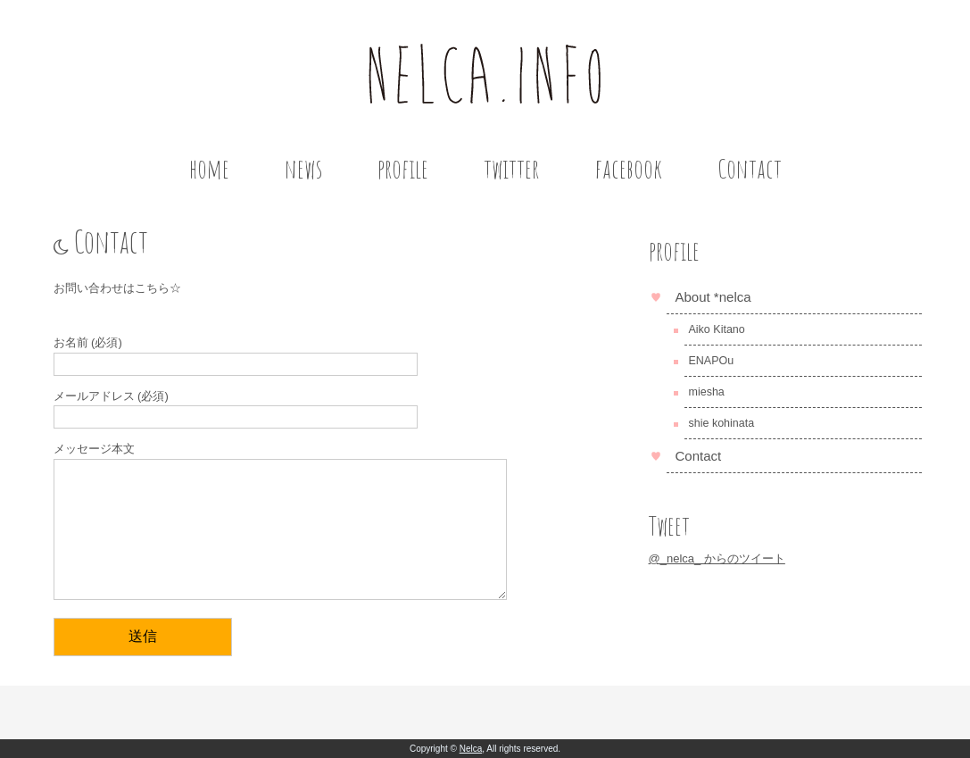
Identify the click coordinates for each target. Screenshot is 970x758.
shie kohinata (722, 423)
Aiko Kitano (717, 329)
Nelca (471, 749)
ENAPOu (711, 360)
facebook (628, 168)
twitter (511, 168)
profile (402, 168)
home (209, 168)
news (303, 168)
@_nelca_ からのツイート (717, 558)
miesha (707, 392)
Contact (749, 168)
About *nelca (713, 296)
